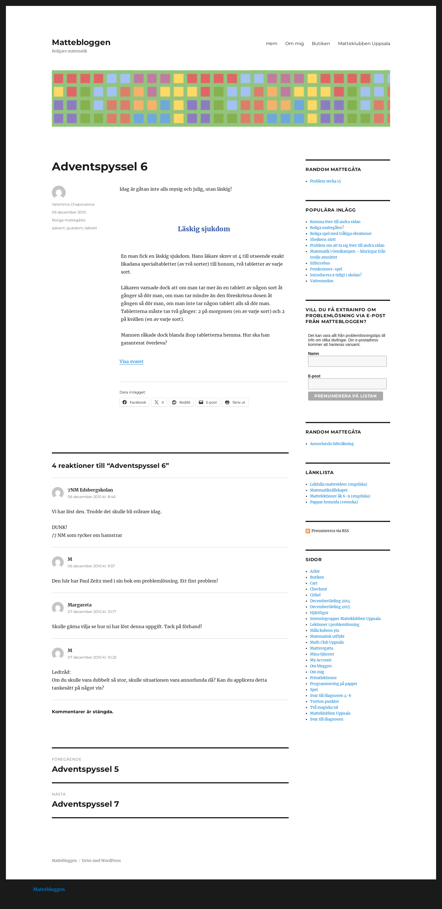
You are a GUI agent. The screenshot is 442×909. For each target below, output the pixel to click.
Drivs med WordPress (101, 860)
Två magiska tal (324, 707)
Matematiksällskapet (329, 490)
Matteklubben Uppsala (364, 43)
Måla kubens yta (324, 630)
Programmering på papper (333, 683)
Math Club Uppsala (327, 642)
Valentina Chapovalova (73, 204)
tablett (91, 228)
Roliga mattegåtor (69, 220)
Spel (314, 689)
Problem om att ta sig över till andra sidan (347, 245)
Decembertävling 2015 (330, 606)
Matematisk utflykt (327, 636)
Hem (271, 43)
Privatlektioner (323, 677)
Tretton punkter (324, 701)
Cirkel (315, 595)
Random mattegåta (333, 432)
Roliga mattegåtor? (327, 227)
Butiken (321, 43)
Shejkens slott (323, 239)
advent (58, 228)
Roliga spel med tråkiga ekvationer (341, 233)
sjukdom (75, 228)
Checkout (318, 589)
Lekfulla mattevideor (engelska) (338, 484)
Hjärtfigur (319, 612)
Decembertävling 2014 (330, 601)
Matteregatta (321, 648)
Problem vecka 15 (325, 181)
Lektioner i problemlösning (334, 624)
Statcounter (13, 905)
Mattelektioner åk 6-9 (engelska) (340, 496)
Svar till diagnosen (326, 719)
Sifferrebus (320, 263)
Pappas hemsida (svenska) (334, 502)
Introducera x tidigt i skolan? (336, 275)
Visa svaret (132, 361)
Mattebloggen (81, 42)
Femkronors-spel (326, 269)
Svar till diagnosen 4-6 (330, 695)
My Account (321, 660)
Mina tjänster (322, 654)
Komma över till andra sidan (335, 221)
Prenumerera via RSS (330, 530)
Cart (313, 583)
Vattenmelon (321, 281)
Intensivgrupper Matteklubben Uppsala (345, 618)
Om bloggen (321, 666)
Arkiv (315, 571)
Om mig (294, 43)
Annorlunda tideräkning (332, 443)
